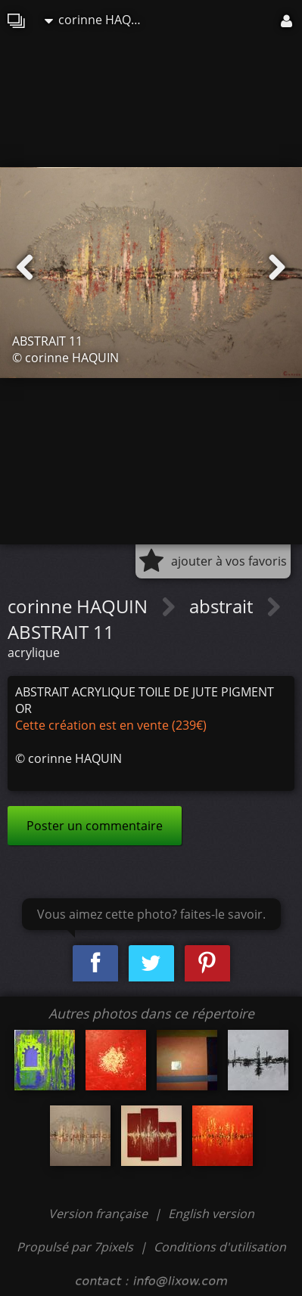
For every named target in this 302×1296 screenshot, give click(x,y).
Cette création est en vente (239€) (111, 725)
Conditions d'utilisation (220, 1247)
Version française (99, 1213)
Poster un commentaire (94, 825)
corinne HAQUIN (98, 19)
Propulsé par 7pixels (75, 1247)
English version (211, 1213)
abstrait (223, 606)
